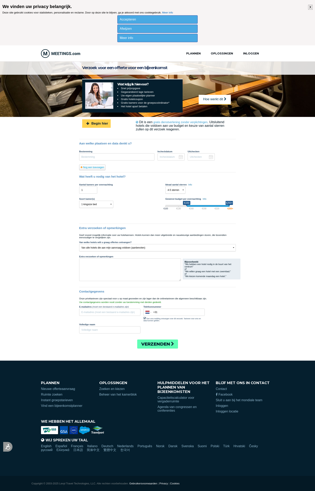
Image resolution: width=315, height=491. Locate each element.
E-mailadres (104, 307)
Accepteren (128, 19)
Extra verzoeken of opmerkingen (96, 256)
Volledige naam (87, 324)
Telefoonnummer (152, 307)
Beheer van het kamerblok (118, 394)
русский (46, 450)
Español (61, 446)
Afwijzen (126, 28)
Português (145, 446)
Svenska (187, 446)
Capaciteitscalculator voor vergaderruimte (176, 399)
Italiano (92, 446)
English (46, 446)
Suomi (202, 446)
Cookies (174, 483)
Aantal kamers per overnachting (96, 184)
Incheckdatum (165, 151)
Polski (215, 446)
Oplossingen (222, 53)
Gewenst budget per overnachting (185, 199)
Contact (221, 389)
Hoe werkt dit (214, 99)
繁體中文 (109, 450)
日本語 (78, 450)
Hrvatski (239, 446)
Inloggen (251, 53)
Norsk (160, 446)
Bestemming (85, 151)
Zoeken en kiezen (112, 389)
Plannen (193, 53)
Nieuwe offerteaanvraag (58, 389)
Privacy (163, 483)
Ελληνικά (62, 450)
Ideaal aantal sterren (178, 184)
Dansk (172, 446)
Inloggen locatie (227, 411)
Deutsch (107, 446)
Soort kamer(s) (87, 199)
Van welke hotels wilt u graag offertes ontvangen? (105, 242)
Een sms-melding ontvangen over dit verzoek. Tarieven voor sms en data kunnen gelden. (172, 319)
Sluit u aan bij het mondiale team (239, 400)
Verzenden (157, 344)
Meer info (167, 12)
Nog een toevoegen (92, 167)
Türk (226, 446)
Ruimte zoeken (51, 394)
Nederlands (125, 446)
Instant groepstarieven (57, 400)
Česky (253, 446)
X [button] (310, 7)
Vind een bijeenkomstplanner (61, 405)
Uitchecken (193, 151)
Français (77, 446)
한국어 (125, 450)
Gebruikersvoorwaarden (143, 483)
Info (190, 184)
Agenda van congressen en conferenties (177, 408)
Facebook (224, 394)
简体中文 (93, 450)
